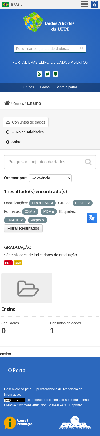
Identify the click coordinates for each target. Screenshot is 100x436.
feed (39, 76)
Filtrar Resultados (23, 228)
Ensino (34, 103)
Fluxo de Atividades (25, 132)
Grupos (28, 87)
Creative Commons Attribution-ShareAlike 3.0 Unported (43, 405)
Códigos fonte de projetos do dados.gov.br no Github (55, 76)
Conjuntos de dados (25, 122)
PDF (8, 263)
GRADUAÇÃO (18, 247)
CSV (18, 263)
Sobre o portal (66, 87)
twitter (47, 76)
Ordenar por (15, 178)
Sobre (13, 142)
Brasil (16, 4)
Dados (45, 87)
